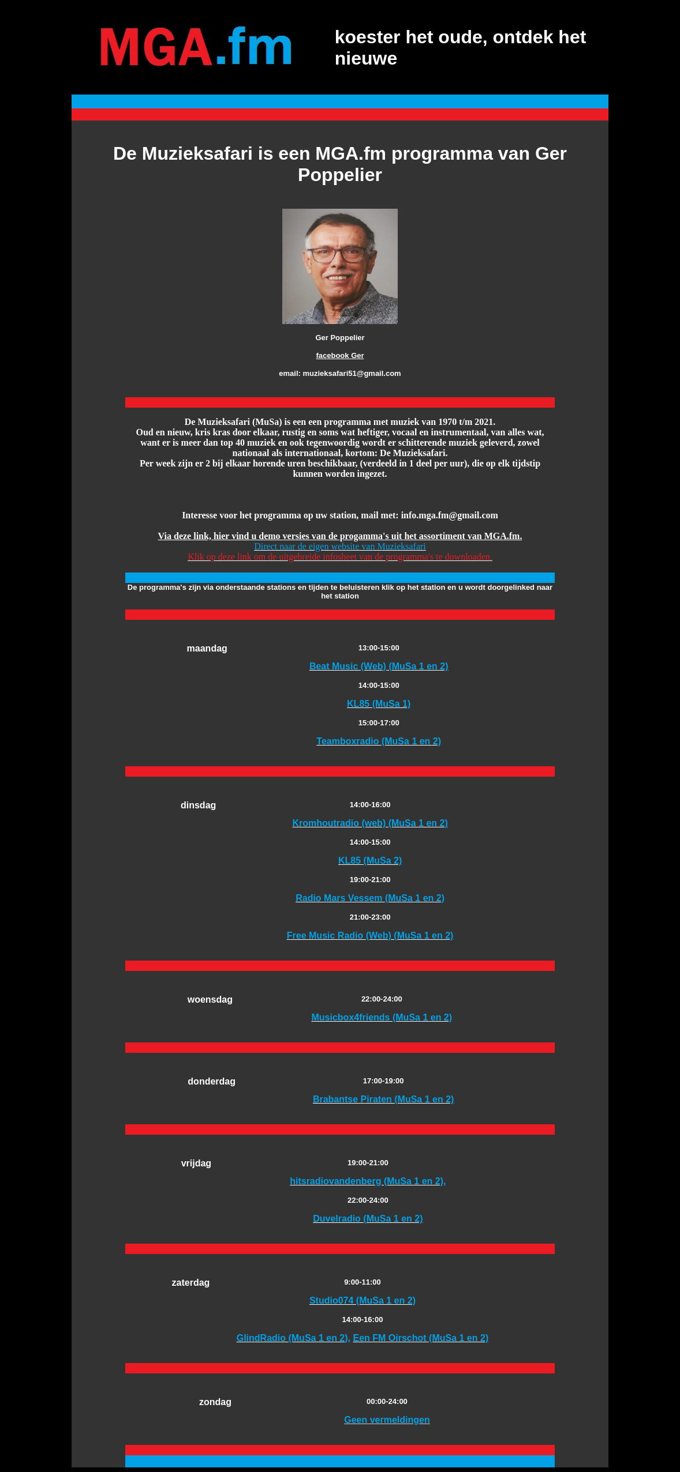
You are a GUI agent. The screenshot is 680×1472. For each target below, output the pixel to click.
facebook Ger (340, 355)
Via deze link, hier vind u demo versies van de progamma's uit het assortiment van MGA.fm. (340, 536)
